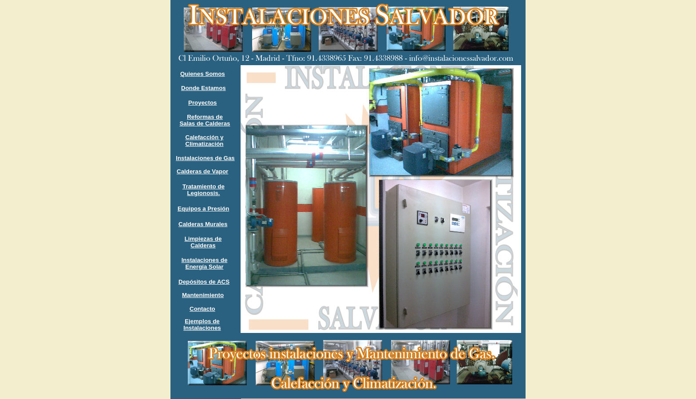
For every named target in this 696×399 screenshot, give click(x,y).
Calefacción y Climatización (205, 140)
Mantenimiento (203, 295)
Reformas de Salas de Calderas (204, 120)
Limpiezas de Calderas (203, 242)
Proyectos (202, 102)
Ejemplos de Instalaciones (202, 324)
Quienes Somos (202, 73)
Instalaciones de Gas (205, 158)
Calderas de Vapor (202, 171)
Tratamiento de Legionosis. (203, 189)
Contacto (202, 308)
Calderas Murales (202, 224)
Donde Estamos (203, 88)
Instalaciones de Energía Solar (205, 263)
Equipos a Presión (203, 208)
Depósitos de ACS (203, 281)
